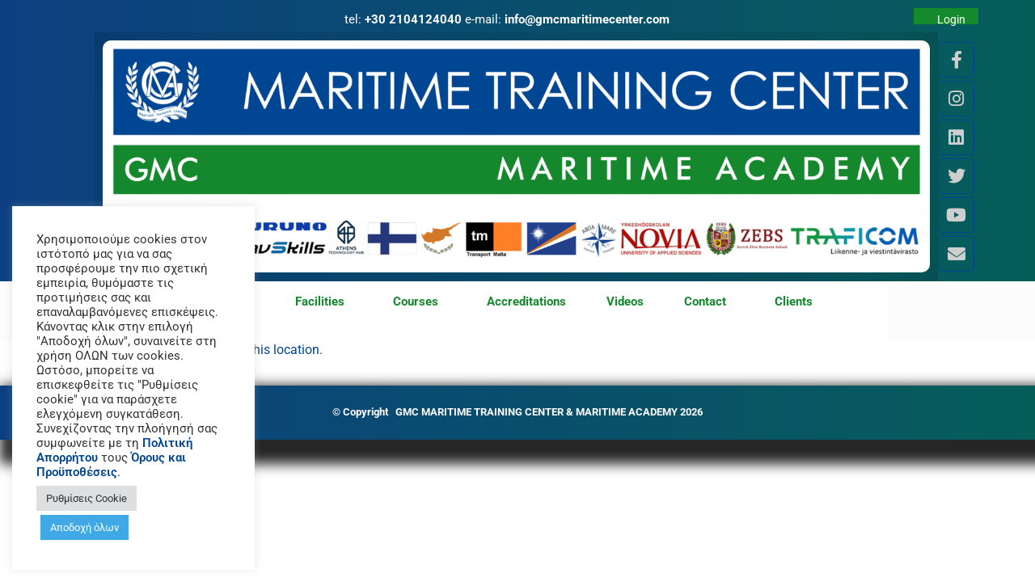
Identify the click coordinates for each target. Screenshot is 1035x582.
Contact (709, 302)
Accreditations (526, 301)
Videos (625, 301)
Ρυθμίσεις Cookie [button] (86, 498)
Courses (419, 302)
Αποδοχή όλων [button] (84, 527)
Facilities (324, 302)
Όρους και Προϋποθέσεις (111, 464)
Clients (794, 301)
